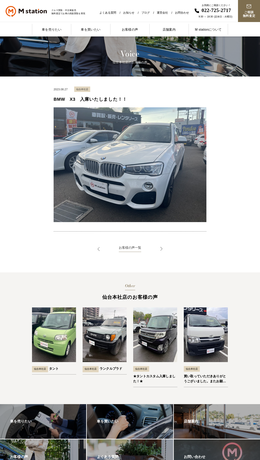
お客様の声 (130, 29)
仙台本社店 (40, 368)
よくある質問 (107, 12)
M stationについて (208, 29)
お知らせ (128, 12)
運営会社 (162, 12)
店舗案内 (169, 29)
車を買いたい (90, 29)
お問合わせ (182, 12)
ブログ (145, 12)
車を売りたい (51, 29)
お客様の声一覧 (130, 247)
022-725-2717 (216, 10)
